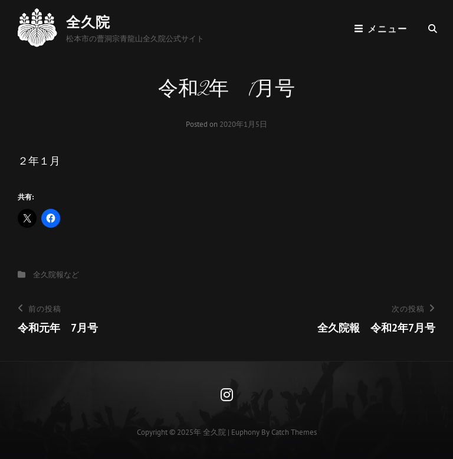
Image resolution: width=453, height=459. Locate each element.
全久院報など (56, 275)
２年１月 (39, 161)
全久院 (88, 22)
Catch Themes (294, 432)
